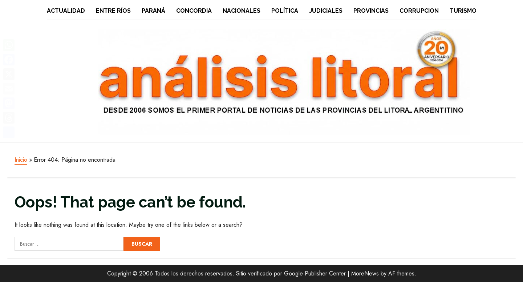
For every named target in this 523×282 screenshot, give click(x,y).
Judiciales (325, 10)
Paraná (153, 10)
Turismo (463, 10)
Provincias (371, 10)
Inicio (21, 160)
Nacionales (241, 10)
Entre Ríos (113, 10)
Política (284, 10)
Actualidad (66, 10)
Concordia (194, 10)
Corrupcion (419, 10)
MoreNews (365, 273)
